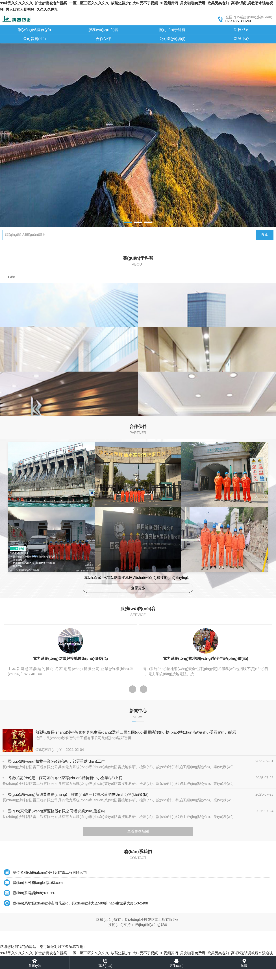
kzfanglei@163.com (47, 882)
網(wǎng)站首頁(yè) (34, 30)
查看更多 (138, 588)
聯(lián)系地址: (24, 903)
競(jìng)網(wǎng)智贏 (151, 925)
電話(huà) (105, 966)
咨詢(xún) (177, 966)
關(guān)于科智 (172, 30)
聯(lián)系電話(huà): (28, 893)
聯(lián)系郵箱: (24, 883)
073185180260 (43, 892)
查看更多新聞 (138, 831)
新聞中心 (241, 39)
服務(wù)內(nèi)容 (103, 30)
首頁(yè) (35, 966)
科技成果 (241, 30)
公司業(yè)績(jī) (172, 39)
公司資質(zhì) (34, 39)
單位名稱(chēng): (26, 872)
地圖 (244, 966)
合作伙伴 (103, 39)
